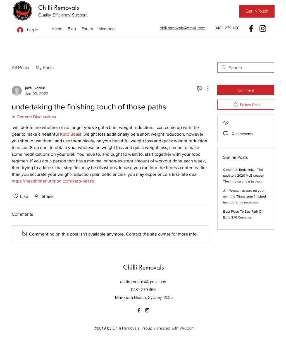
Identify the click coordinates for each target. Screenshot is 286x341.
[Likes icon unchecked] (15, 196)
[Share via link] (43, 196)
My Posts (45, 67)
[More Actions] (205, 88)
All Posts (20, 67)
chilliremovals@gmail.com (144, 281)
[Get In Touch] (257, 11)
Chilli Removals (58, 7)
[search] (245, 68)
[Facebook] (251, 28)
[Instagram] (262, 28)
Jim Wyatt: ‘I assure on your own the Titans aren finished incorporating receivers (244, 196)
